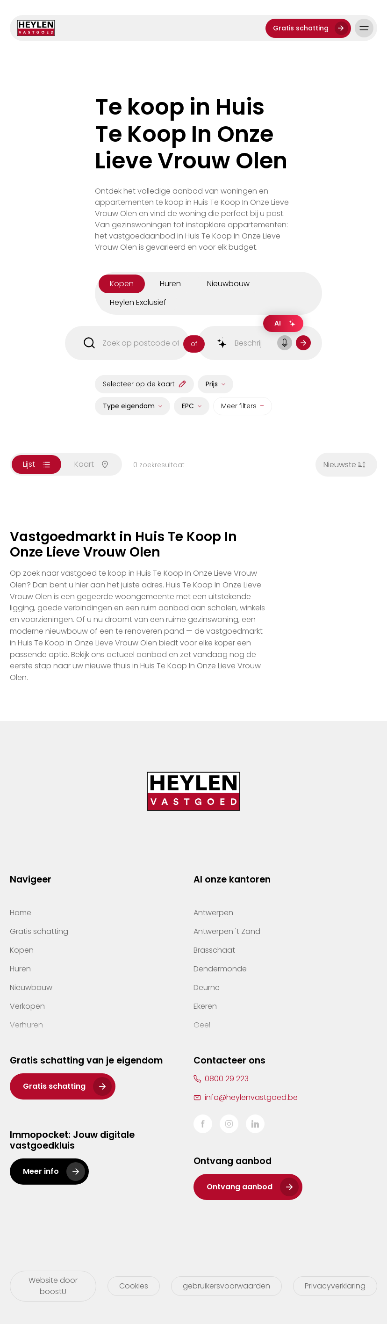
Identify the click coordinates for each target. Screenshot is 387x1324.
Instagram (229, 1123)
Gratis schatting (301, 28)
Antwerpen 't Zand (227, 931)
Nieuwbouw (31, 987)
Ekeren (205, 1006)
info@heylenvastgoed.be (251, 1097)
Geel (202, 1025)
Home (20, 912)
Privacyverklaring (335, 1286)
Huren (20, 968)
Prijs (212, 384)
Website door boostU (53, 1286)
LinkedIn (255, 1123)
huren (170, 283)
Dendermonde (220, 968)
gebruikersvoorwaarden (226, 1286)
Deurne (207, 987)
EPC (188, 406)
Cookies (133, 1286)
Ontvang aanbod (239, 1186)
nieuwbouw (228, 283)
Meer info (41, 1171)
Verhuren (26, 1025)
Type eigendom (129, 406)
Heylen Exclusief (138, 302)
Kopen (22, 950)
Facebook (203, 1123)
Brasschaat (214, 950)
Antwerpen (213, 912)
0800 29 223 (227, 1078)
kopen (122, 283)
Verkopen (27, 1006)
